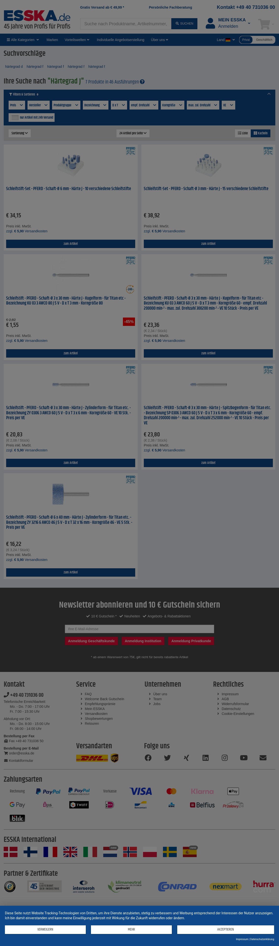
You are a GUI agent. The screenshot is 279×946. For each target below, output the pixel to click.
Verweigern (44, 930)
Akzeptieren (222, 930)
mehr (126, 930)
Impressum (242, 939)
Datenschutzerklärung (262, 939)
